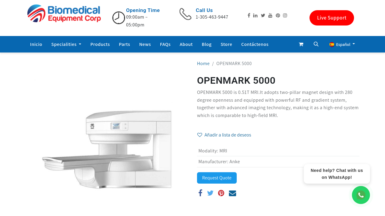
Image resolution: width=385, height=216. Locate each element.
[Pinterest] (221, 192)
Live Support (331, 17)
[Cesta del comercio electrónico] (301, 44)
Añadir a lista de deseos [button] (224, 135)
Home (203, 63)
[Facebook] (200, 192)
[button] (316, 44)
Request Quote (217, 178)
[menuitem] (36, 44)
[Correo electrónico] (232, 192)
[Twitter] (210, 192)
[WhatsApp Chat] (361, 195)
